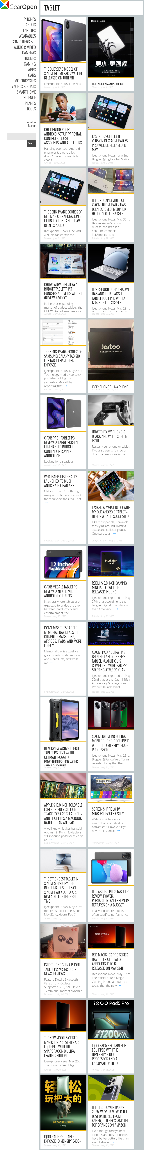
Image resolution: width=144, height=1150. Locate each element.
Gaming (30, 64)
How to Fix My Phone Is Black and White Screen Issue (109, 436)
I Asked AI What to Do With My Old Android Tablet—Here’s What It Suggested (111, 512)
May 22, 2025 (59, 767)
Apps (32, 69)
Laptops (29, 30)
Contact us (31, 122)
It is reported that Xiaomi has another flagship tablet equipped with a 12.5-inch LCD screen (110, 295)
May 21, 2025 (112, 843)
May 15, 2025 (107, 1069)
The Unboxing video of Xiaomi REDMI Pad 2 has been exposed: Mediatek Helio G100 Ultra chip (109, 206)
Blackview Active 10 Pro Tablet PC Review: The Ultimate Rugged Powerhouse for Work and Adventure (61, 757)
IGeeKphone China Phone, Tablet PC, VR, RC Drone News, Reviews (62, 969)
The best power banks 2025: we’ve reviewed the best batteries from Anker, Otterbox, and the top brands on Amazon (110, 1116)
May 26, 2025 (107, 616)
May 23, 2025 (107, 691)
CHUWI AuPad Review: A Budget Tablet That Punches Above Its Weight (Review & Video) (63, 291)
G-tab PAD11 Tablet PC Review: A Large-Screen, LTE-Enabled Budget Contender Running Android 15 (61, 446)
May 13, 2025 (107, 1145)
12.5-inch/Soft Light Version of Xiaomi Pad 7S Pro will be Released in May (110, 142)
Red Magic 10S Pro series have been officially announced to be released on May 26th (110, 961)
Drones (30, 58)
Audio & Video (25, 47)
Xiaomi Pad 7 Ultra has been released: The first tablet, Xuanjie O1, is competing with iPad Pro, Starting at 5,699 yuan (110, 661)
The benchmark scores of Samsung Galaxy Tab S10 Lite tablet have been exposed (63, 358)
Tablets (30, 24)
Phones (30, 19)
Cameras (29, 52)
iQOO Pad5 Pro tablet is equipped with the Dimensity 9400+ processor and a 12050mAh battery (109, 1054)
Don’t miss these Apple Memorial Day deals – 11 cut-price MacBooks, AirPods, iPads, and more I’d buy (62, 636)
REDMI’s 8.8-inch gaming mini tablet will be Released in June (109, 587)
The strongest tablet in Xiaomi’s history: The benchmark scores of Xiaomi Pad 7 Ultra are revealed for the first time (61, 890)
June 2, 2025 (59, 87)
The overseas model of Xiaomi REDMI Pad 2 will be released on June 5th (63, 73)
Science (30, 97)
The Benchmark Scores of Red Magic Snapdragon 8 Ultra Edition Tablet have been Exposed (63, 218)
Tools (31, 109)
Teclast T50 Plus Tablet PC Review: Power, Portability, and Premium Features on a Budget (111, 898)
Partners (32, 126)
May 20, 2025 (107, 918)
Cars (32, 75)
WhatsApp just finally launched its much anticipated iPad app (60, 481)
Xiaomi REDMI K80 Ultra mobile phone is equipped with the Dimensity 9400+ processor (110, 743)
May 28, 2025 (107, 313)
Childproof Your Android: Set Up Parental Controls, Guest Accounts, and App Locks (63, 136)
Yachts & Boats (24, 86)
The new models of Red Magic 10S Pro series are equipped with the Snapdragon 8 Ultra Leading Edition (62, 1046)
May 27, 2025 (107, 465)
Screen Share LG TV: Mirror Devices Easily (108, 811)
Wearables (27, 36)
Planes (30, 103)
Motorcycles (25, 81)
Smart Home (26, 92)
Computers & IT (24, 41)
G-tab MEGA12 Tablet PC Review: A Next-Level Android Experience (60, 591)
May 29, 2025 (107, 238)
